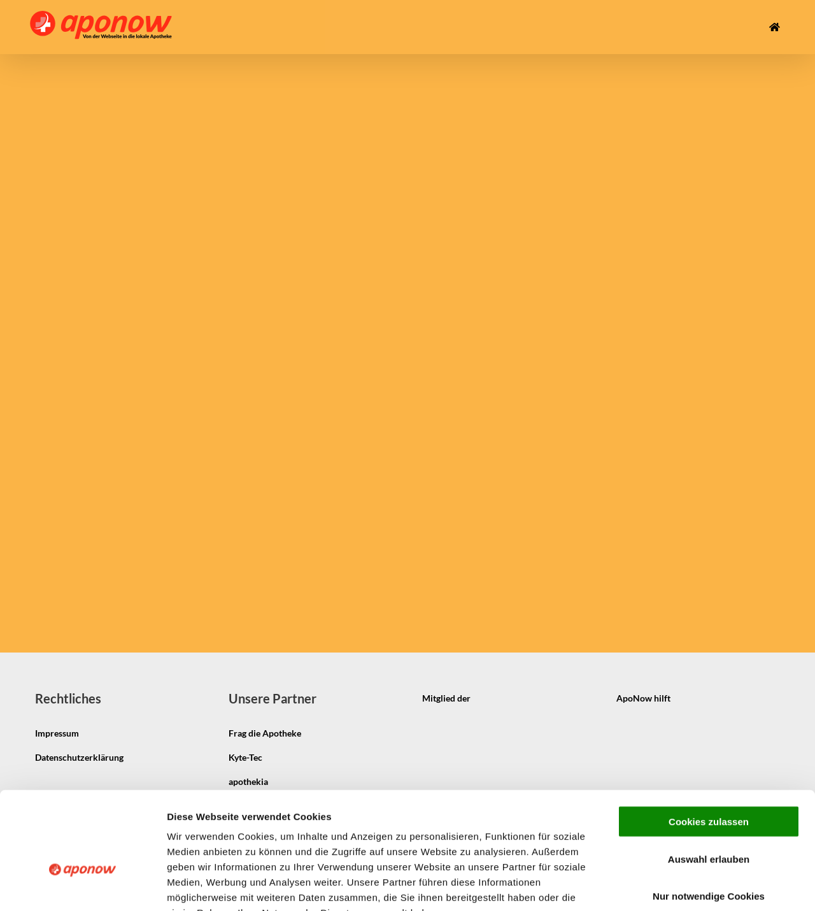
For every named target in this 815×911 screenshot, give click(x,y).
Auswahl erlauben (708, 780)
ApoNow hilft (643, 698)
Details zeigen (677, 885)
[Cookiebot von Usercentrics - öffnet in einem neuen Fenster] (82, 886)
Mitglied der (446, 698)
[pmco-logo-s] (721, 687)
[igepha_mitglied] (521, 687)
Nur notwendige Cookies (709, 817)
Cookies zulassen (709, 743)
